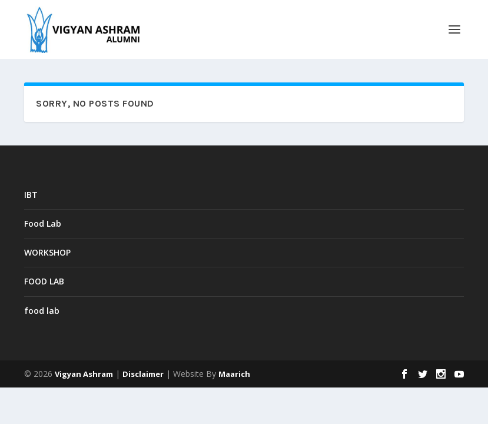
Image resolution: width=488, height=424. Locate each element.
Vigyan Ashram (84, 374)
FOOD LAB (44, 281)
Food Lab (42, 223)
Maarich (234, 374)
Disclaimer (143, 374)
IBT (31, 194)
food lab (41, 310)
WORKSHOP (47, 252)
